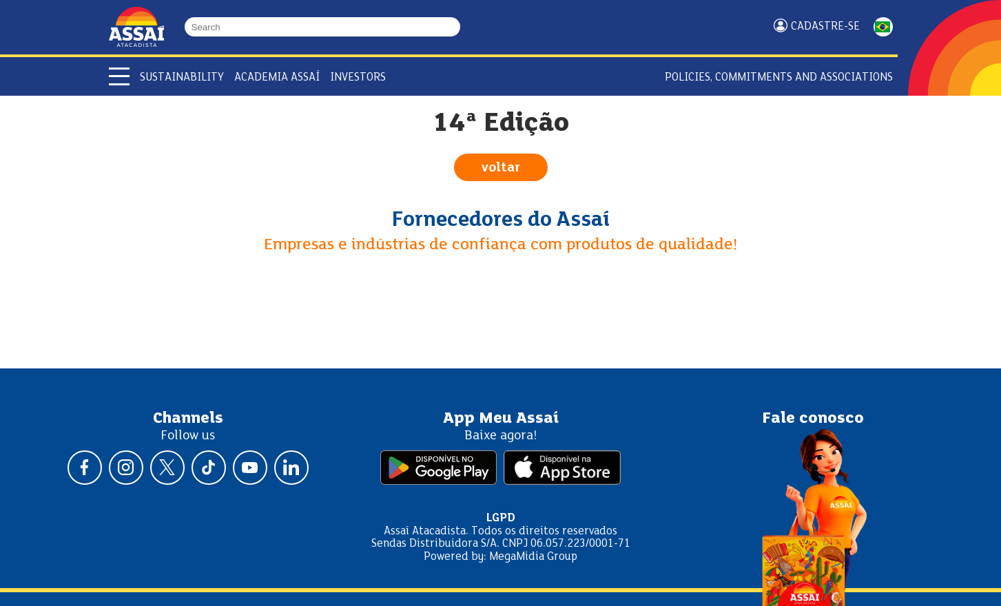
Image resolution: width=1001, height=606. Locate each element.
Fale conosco (813, 418)
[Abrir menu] (119, 76)
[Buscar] (454, 26)
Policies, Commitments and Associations (779, 77)
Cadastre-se (825, 26)
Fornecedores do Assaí (501, 220)
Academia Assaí (277, 77)
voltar (501, 168)
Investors (358, 77)
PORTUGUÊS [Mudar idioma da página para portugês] (883, 26)
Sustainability (182, 77)
